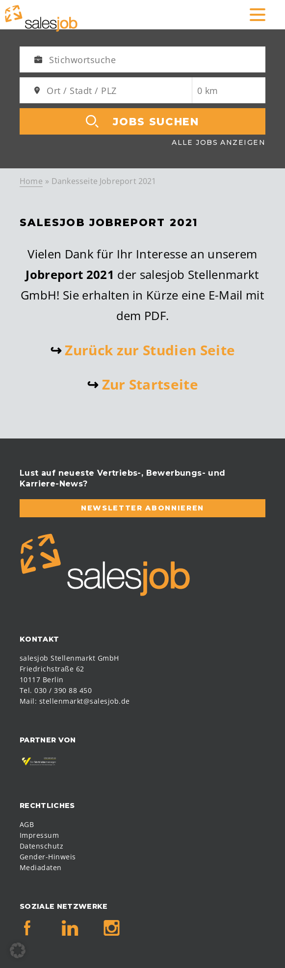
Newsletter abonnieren (142, 508)
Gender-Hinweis (48, 856)
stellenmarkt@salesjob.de (84, 701)
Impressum (39, 835)
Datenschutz (41, 846)
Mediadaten (41, 867)
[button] (17, 950)
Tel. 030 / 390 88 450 (56, 690)
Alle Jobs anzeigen (218, 142)
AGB (27, 824)
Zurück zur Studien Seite (150, 350)
